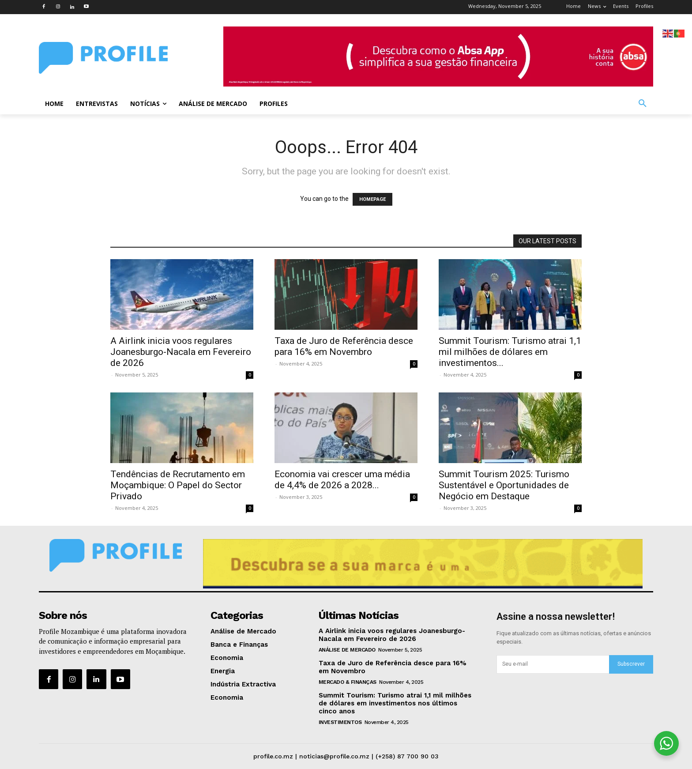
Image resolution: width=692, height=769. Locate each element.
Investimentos (340, 722)
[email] (552, 664)
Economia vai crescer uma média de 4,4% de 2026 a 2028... (342, 479)
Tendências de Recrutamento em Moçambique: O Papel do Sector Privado (177, 485)
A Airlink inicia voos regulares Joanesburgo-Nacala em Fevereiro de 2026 (180, 351)
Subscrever (631, 664)
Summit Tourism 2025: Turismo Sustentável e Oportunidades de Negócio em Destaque (504, 485)
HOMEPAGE (372, 199)
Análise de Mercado (347, 650)
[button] (642, 103)
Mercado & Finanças (347, 682)
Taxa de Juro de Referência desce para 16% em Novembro (344, 346)
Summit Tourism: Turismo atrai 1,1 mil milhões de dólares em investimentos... (510, 351)
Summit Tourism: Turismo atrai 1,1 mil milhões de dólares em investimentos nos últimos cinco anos (395, 703)
